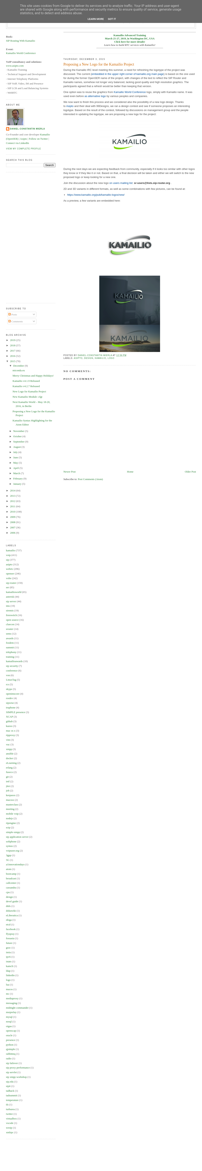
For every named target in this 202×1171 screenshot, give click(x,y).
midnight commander (17, 1007)
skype (9, 689)
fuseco (9, 772)
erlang (9, 767)
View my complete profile (23, 149)
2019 (13, 340)
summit (10, 647)
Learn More (96, 19)
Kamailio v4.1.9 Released (26, 380)
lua (7, 984)
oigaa (9, 1026)
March (17, 473)
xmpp (9, 749)
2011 (13, 506)
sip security (12, 665)
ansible (10, 753)
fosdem (10, 642)
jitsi (8, 786)
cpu (8, 892)
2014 (13, 490)
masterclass (12, 804)
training (10, 656)
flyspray (10, 933)
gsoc (8, 947)
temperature (12, 1100)
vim (8, 739)
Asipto (70, 106)
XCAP (9, 716)
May (16, 462)
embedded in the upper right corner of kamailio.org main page (128, 74)
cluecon (10, 624)
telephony (11, 652)
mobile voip (12, 813)
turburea (10, 1109)
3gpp (8, 855)
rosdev (9, 698)
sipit (8, 1086)
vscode (9, 1123)
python (9, 1044)
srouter (9, 628)
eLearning (11, 762)
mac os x (10, 730)
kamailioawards (14, 661)
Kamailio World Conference (130, 92)
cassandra (11, 887)
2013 (13, 495)
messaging (11, 1003)
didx (8, 906)
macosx (10, 799)
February (18, 478)
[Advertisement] (22, 237)
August (17, 446)
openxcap (11, 1030)
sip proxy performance (18, 1067)
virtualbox (11, 1118)
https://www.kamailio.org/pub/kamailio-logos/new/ (95, 194)
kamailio (100, 358)
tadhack (10, 1090)
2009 (13, 516)
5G (7, 859)
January (17, 483)
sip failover (12, 1063)
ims (8, 605)
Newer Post (69, 471)
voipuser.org (12, 850)
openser (10, 573)
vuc (8, 744)
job (8, 790)
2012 (13, 501)
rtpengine (11, 823)
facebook (11, 929)
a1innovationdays (15, 864)
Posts (12, 314)
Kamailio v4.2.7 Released (26, 386)
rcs (7, 684)
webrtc (9, 568)
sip (7, 559)
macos (9, 989)
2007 (13, 527)
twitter (9, 1113)
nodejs (9, 818)
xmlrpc (10, 1132)
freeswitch (11, 615)
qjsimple (10, 1049)
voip (8, 555)
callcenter (11, 882)
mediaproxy (12, 998)
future (9, 942)
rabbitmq (11, 1053)
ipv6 (8, 956)
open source (12, 619)
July (15, 452)
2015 (13, 361)
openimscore (12, 693)
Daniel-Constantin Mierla (27, 129)
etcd (8, 924)
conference (12, 670)
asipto (78, 358)
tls (7, 1104)
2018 (13, 345)
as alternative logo (95, 96)
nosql (9, 1021)
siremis (10, 610)
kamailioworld (13, 592)
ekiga (9, 919)
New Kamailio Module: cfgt (27, 396)
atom (8, 869)
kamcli (9, 966)
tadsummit (11, 1095)
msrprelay (11, 1012)
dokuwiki (11, 910)
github (9, 721)
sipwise (10, 702)
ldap (8, 970)
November (19, 431)
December (19, 365)
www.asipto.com (15, 65)
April (16, 467)
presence (10, 1039)
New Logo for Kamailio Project (29, 391)
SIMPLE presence (15, 712)
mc (7, 993)
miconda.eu (19, 370)
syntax (9, 845)
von (8, 675)
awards (10, 638)
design (88, 358)
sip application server (17, 836)
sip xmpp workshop (16, 1076)
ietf (8, 781)
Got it (112, 19)
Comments (15, 321)
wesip (9, 1127)
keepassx (11, 795)
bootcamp (11, 873)
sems (8, 633)
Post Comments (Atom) (90, 479)
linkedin (10, 975)
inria (8, 952)
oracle (9, 1035)
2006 (13, 532)
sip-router (11, 582)
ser (7, 587)
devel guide (12, 901)
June (16, 457)
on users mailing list (121, 183)
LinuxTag (11, 679)
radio (9, 1058)
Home (130, 471)
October (17, 436)
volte (8, 578)
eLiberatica (12, 915)
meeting (10, 809)
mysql (9, 1016)
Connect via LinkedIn (17, 143)
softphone (11, 841)
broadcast (11, 878)
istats (9, 961)
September (19, 441)
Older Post (190, 471)
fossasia (10, 938)
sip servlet (11, 1072)
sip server (11, 601)
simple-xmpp (13, 832)
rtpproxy (10, 735)
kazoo (9, 725)
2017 (13, 350)
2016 (13, 355)
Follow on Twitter (38, 138)
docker (9, 758)
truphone (10, 707)
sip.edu (10, 1081)
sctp (8, 827)
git (7, 776)
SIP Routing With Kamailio (20, 40)
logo (111, 358)
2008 (13, 522)
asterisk (10, 596)
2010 (13, 511)
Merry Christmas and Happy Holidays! (33, 375)
